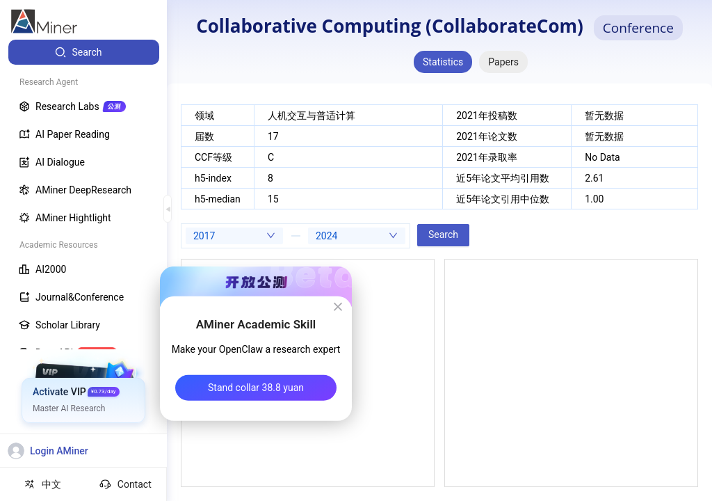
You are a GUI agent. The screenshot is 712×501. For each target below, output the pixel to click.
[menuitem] (83, 52)
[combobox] (234, 236)
